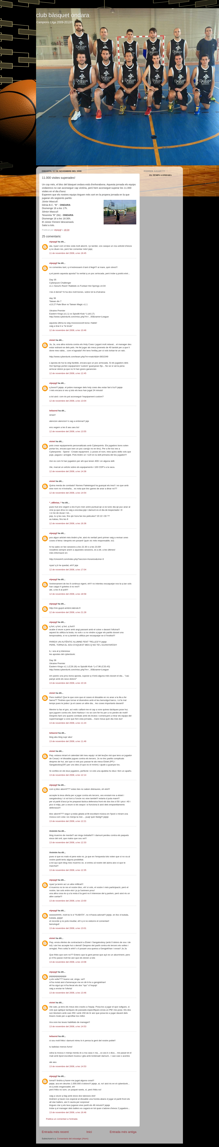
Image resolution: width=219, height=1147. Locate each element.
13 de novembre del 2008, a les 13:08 (67, 962)
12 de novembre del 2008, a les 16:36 (67, 523)
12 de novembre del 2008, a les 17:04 (67, 569)
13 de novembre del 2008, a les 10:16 (67, 683)
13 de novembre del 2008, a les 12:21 (67, 821)
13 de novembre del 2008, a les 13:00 (67, 900)
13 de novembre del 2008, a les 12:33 (67, 842)
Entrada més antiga (123, 1132)
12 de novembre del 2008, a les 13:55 (67, 431)
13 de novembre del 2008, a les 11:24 (67, 723)
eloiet (52, 340)
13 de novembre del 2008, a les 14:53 (67, 1026)
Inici (89, 1132)
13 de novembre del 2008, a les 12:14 (67, 775)
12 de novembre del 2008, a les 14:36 (67, 471)
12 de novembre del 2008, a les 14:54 (67, 493)
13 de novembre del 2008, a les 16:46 (67, 1112)
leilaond (53, 410)
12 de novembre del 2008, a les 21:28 (67, 612)
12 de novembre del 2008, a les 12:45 (67, 373)
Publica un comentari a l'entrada (61, 1119)
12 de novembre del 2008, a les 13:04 (67, 401)
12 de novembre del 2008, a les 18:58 (67, 594)
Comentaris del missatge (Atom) (72, 1138)
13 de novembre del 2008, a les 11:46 (67, 741)
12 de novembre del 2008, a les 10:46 (67, 330)
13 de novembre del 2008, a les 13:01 (67, 928)
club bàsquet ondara (62, 15)
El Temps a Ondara (160, 175)
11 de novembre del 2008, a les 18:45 (67, 253)
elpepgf (53, 241)
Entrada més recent (55, 1132)
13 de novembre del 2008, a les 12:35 (67, 870)
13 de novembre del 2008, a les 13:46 (67, 992)
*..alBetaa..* (55, 502)
